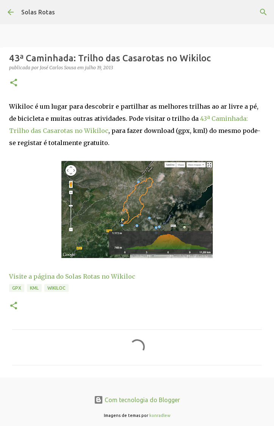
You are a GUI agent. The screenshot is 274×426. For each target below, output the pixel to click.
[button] (13, 83)
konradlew (160, 415)
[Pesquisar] (263, 12)
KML (34, 288)
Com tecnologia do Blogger (137, 399)
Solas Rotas (38, 12)
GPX (16, 288)
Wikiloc (56, 288)
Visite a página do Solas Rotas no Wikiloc (72, 276)
